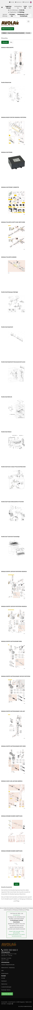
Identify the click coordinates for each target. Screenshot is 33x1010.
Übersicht (5, 42)
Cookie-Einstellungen (6, 987)
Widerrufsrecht (4, 973)
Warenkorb (26, 2)
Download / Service (5, 990)
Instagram (10, 1003)
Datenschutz (4, 984)
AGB (2, 970)
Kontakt (11, 2)
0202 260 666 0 (11, 950)
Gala (11, 42)
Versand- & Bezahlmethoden (7, 964)
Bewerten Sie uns (7, 994)
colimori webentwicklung (26, 1006)
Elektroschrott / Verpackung (7, 967)
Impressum (18, 2)
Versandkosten (16, 915)
